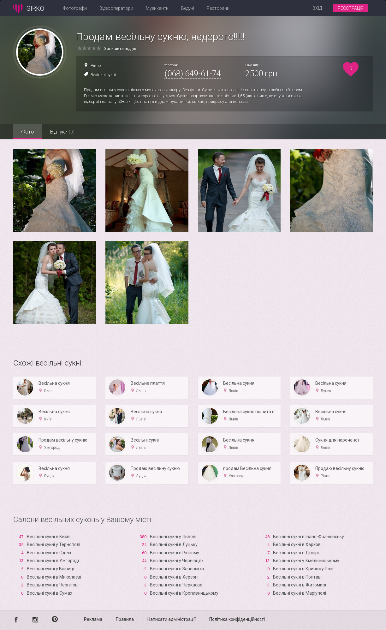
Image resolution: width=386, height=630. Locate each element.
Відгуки (62, 131)
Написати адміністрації (171, 619)
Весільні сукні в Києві (48, 536)
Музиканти (157, 8)
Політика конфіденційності (237, 619)
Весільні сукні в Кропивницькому (184, 593)
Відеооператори (116, 8)
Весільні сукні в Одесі (49, 552)
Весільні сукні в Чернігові (53, 584)
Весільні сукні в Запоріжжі (177, 568)
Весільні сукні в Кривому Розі (303, 568)
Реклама (93, 619)
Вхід (317, 8)
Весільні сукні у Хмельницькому (306, 560)
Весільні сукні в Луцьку (174, 544)
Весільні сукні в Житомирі (299, 584)
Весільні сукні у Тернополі (53, 544)
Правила (125, 619)
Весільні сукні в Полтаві (297, 576)
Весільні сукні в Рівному (174, 552)
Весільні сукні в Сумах (49, 593)
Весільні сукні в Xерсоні (174, 576)
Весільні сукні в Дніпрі (296, 552)
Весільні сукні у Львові (173, 536)
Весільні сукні (103, 74)
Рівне (96, 65)
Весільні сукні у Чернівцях (177, 560)
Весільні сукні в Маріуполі (299, 593)
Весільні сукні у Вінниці (50, 568)
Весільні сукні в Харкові (297, 544)
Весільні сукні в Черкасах (176, 584)
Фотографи (75, 8)
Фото (27, 131)
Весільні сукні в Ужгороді (53, 560)
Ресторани (218, 8)
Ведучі (187, 8)
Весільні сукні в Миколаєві (54, 576)
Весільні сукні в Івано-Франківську (308, 536)
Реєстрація (351, 8)
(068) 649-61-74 (192, 73)
